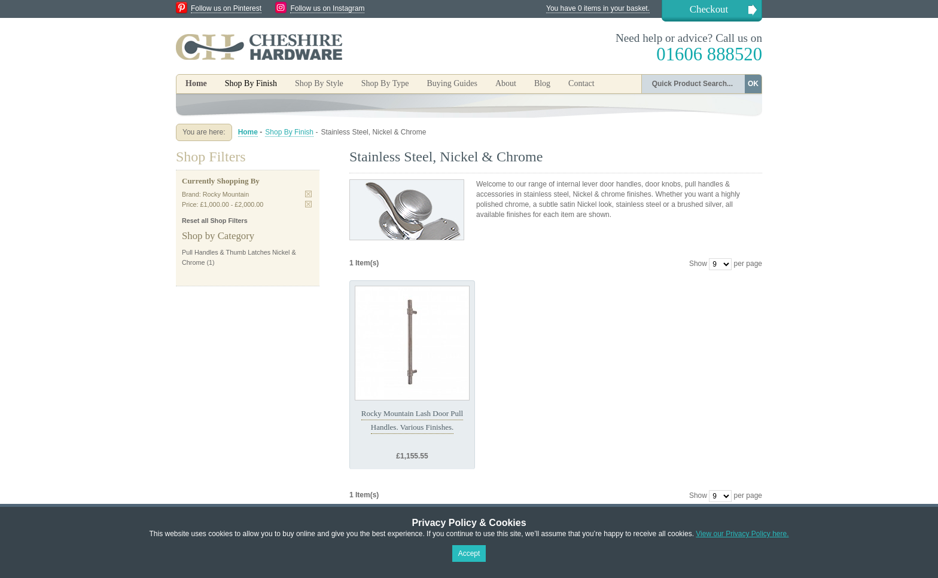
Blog (542, 83)
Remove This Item (308, 194)
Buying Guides (452, 83)
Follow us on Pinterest (226, 8)
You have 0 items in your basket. (598, 8)
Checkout (709, 9)
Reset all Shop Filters (215, 220)
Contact (581, 83)
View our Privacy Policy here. (742, 534)
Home (196, 83)
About (505, 83)
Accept (469, 553)
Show (698, 263)
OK (753, 83)
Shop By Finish (289, 132)
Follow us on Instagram (327, 8)
